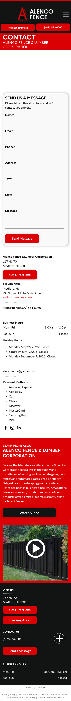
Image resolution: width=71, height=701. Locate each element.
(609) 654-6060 (30, 307)
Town (8, 178)
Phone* (10, 146)
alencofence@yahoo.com (19, 371)
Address (10, 162)
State (8, 194)
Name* (9, 115)
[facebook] (6, 428)
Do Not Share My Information (33, 694)
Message (11, 210)
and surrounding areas (17, 297)
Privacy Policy (8, 694)
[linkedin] (19, 428)
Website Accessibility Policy (50, 697)
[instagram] (12, 428)
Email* (9, 130)
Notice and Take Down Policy (21, 697)
